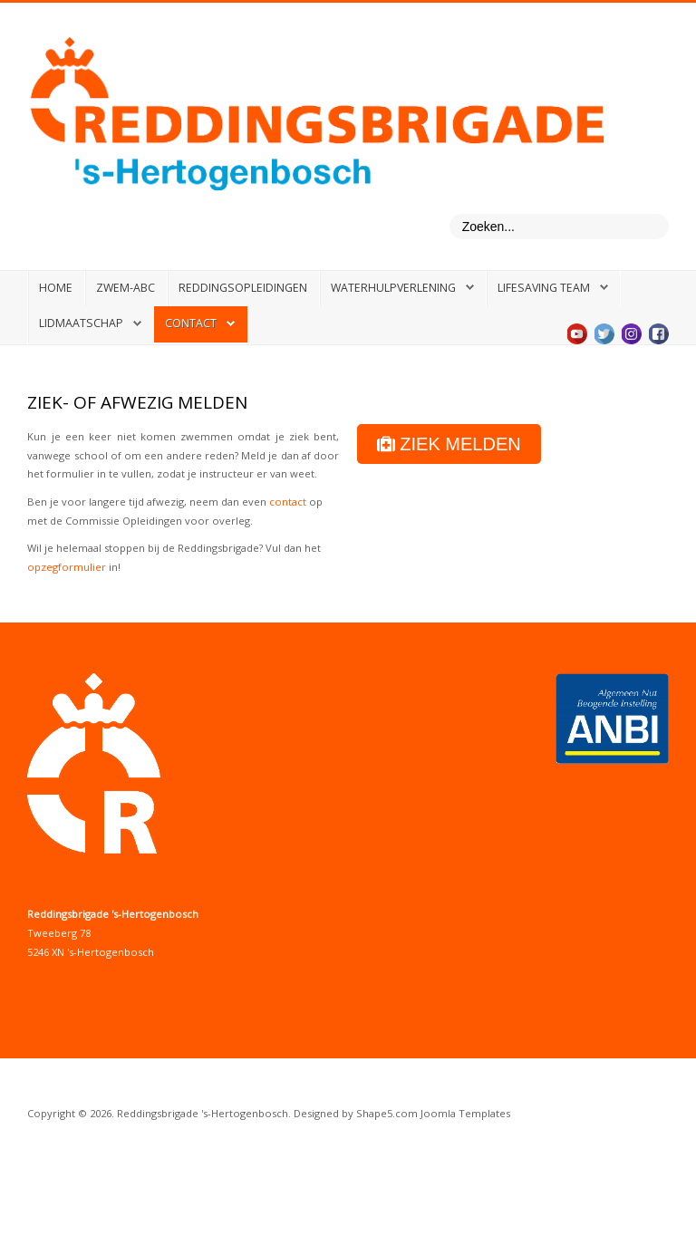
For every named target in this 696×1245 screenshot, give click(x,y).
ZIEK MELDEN (449, 444)
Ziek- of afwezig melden (137, 402)
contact (287, 501)
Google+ (49, 998)
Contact (191, 323)
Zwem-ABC (125, 287)
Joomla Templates (465, 1113)
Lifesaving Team (544, 287)
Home (55, 287)
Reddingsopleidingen (243, 287)
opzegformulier (66, 567)
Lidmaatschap (81, 323)
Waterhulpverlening (393, 287)
